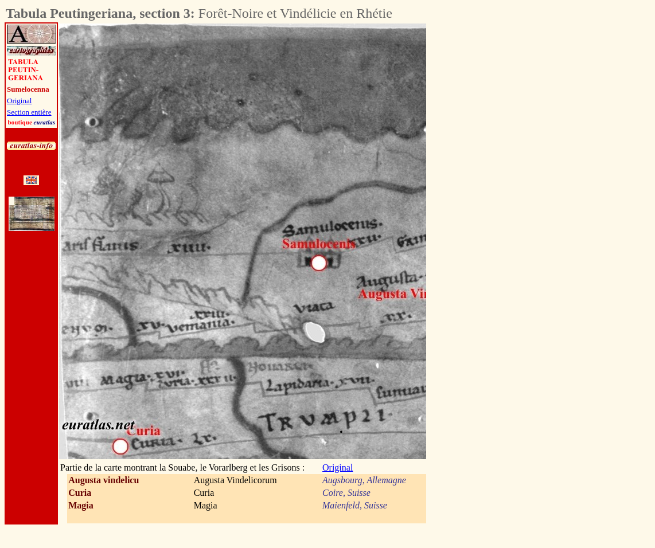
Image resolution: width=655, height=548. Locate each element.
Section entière (29, 112)
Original (19, 100)
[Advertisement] (490, 195)
